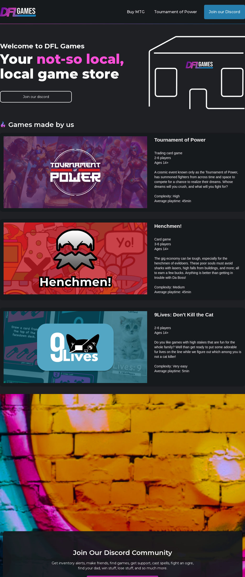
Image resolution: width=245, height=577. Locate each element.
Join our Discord (224, 12)
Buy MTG (136, 12)
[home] (18, 12)
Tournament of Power (175, 12)
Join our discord (36, 97)
